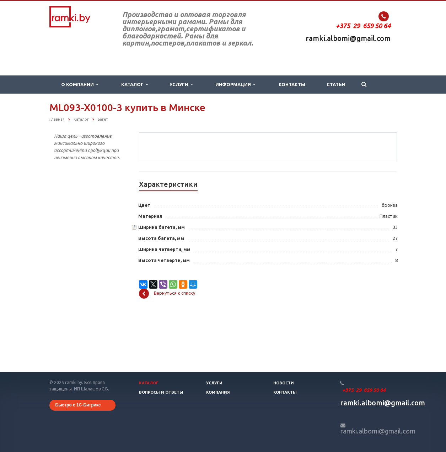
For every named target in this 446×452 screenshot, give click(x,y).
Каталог (134, 84)
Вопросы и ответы (161, 392)
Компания (218, 392)
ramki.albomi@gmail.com (348, 38)
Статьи (336, 84)
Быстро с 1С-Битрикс (78, 405)
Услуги (181, 84)
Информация (235, 84)
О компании (79, 84)
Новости (283, 383)
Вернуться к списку (167, 349)
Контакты (292, 84)
